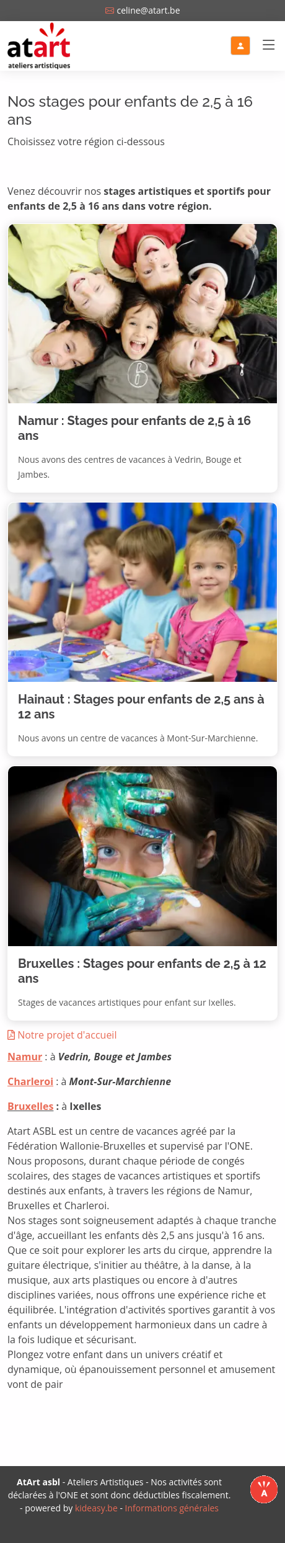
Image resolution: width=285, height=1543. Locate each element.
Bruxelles (30, 1106)
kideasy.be (96, 1508)
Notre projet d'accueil (61, 1035)
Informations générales (172, 1508)
